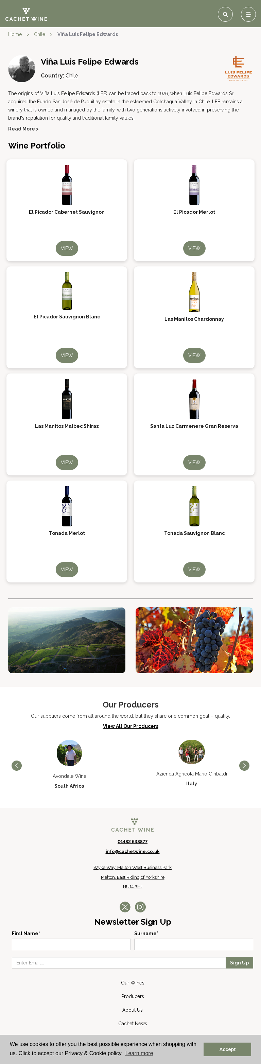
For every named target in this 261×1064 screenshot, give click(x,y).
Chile (39, 34)
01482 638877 (132, 841)
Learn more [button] (139, 1053)
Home (15, 34)
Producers (132, 996)
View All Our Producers (130, 726)
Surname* (146, 933)
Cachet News (132, 1023)
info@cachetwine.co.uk (133, 851)
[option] (69, 764)
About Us (132, 1010)
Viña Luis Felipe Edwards (87, 34)
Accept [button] (227, 1049)
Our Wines (132, 982)
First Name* (26, 933)
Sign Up (239, 962)
